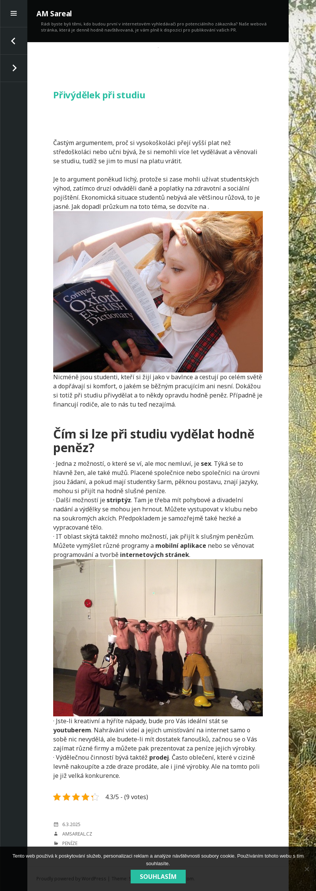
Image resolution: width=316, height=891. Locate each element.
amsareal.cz (77, 834)
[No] (306, 869)
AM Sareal (54, 14)
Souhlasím (158, 876)
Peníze (69, 843)
